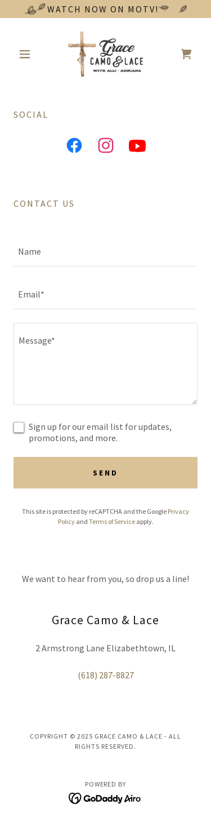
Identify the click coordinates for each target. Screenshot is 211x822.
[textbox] (105, 251)
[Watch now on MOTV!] (105, 9)
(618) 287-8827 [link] (106, 675)
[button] (27, 54)
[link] (105, 54)
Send (105, 473)
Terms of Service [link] (112, 521)
